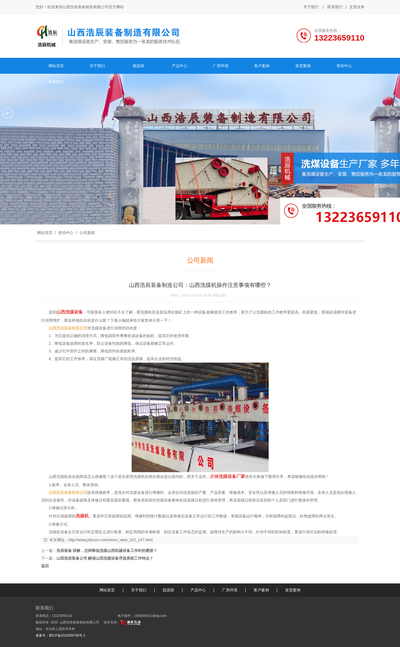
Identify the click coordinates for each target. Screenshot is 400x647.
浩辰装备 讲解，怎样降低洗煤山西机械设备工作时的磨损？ (106, 550)
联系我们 (335, 7)
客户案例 (261, 590)
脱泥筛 (168, 590)
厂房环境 (229, 590)
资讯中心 (66, 232)
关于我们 (311, 7)
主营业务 (357, 7)
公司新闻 (86, 232)
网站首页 (44, 232)
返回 (45, 566)
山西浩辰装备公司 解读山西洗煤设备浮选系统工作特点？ (105, 558)
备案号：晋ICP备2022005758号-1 (60, 635)
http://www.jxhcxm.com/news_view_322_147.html (111, 540)
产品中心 (198, 590)
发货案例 (292, 590)
